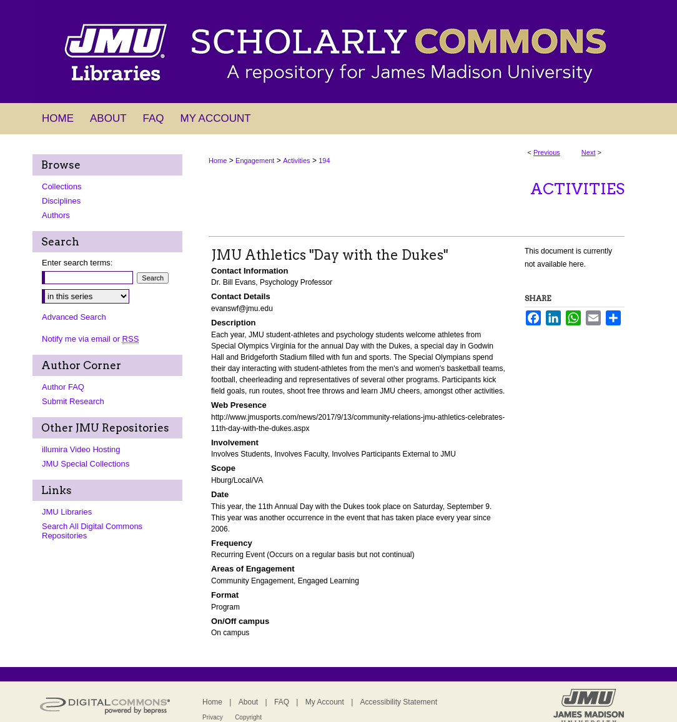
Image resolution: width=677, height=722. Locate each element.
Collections (62, 186)
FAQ (281, 702)
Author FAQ (63, 387)
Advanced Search (74, 317)
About (248, 702)
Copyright (248, 717)
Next (588, 152)
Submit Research (73, 401)
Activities (296, 160)
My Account (324, 702)
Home (218, 160)
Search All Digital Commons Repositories (92, 531)
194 (324, 160)
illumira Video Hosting (81, 449)
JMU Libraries (67, 512)
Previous (546, 152)
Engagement (254, 160)
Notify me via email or (90, 339)
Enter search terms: (77, 262)
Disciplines (61, 200)
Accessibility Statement (398, 702)
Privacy (212, 717)
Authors (56, 215)
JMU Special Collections (85, 463)
